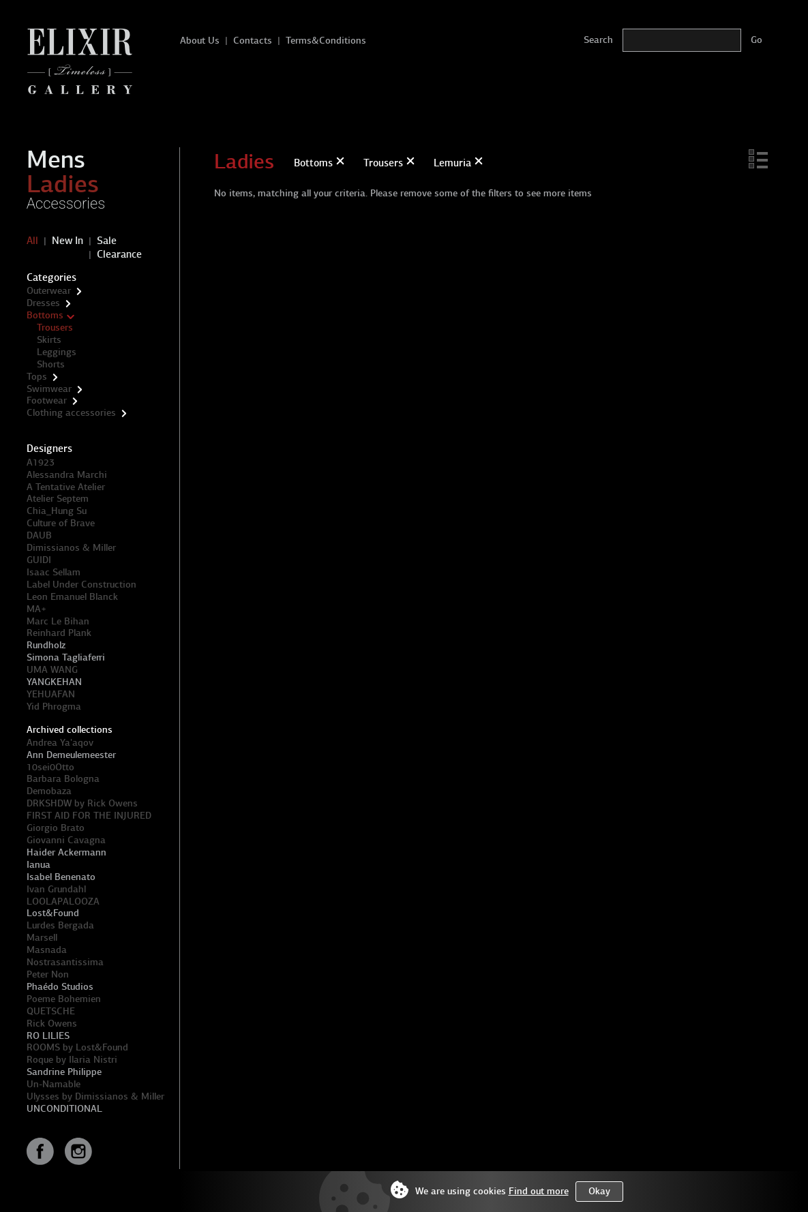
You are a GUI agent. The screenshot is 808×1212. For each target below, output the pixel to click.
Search (598, 40)
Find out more (539, 1191)
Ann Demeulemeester (71, 755)
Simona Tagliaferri (66, 657)
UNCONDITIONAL (64, 1109)
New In (67, 240)
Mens (56, 160)
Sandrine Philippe (64, 1072)
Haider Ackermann (66, 852)
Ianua (38, 864)
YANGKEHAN (54, 682)
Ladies (63, 184)
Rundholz (46, 645)
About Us (200, 40)
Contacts (252, 40)
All (32, 240)
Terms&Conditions (326, 40)
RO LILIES (48, 1036)
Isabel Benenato (61, 877)
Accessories (66, 203)
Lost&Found (53, 913)
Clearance (119, 254)
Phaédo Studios (60, 987)
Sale (107, 240)
